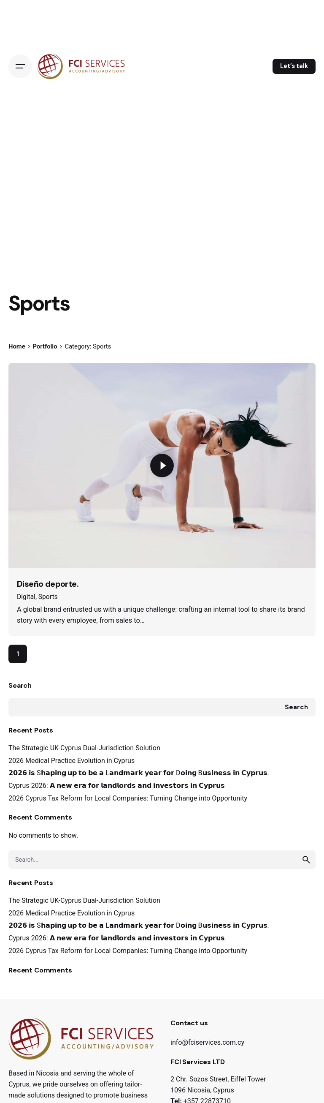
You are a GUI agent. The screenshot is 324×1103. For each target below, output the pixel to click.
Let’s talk (294, 66)
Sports (48, 597)
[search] (306, 859)
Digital (26, 597)
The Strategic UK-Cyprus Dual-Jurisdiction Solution (84, 748)
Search (20, 685)
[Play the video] (162, 465)
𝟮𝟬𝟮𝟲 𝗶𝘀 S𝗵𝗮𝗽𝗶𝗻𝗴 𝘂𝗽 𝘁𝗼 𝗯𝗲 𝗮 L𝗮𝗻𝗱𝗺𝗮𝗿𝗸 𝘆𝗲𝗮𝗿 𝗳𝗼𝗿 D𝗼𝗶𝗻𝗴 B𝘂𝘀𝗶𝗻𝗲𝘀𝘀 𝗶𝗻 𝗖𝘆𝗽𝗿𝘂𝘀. (138, 773)
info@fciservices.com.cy (207, 1042)
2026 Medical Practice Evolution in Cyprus (71, 761)
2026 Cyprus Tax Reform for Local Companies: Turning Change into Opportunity (127, 798)
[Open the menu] (20, 66)
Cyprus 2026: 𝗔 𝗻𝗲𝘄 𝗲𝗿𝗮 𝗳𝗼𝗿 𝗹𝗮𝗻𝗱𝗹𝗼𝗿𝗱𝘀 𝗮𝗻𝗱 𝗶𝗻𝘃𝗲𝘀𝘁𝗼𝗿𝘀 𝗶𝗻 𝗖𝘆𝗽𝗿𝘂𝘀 (116, 786)
